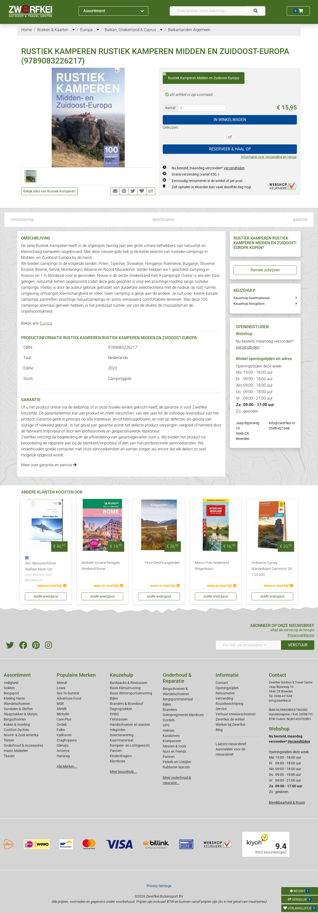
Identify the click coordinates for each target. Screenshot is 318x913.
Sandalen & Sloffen (18, 709)
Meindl (62, 683)
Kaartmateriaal (121, 740)
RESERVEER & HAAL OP (230, 149)
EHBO (114, 714)
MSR (60, 704)
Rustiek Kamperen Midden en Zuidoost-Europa (201, 76)
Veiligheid (11, 683)
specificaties (163, 219)
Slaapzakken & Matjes (21, 714)
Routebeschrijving (229, 704)
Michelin (63, 714)
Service (221, 709)
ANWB (62, 709)
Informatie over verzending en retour (269, 157)
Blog (219, 730)
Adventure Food (69, 698)
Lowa (61, 688)
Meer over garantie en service (49, 465)
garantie (300, 219)
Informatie (227, 675)
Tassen (9, 756)
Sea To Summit (68, 693)
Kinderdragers (121, 756)
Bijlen (114, 698)
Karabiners (171, 736)
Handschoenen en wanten (130, 725)
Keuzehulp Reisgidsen (249, 303)
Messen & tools (174, 746)
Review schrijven (265, 270)
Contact (222, 683)
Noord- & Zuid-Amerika (21, 735)
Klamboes (117, 761)
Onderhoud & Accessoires (23, 745)
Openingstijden (227, 688)
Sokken (9, 688)
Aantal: (170, 108)
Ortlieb (62, 725)
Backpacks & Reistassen (128, 683)
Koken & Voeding (17, 725)
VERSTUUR (298, 645)
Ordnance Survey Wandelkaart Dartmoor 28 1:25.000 (271, 569)
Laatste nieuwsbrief (231, 744)
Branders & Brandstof (126, 704)
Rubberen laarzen (176, 767)
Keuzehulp (121, 675)
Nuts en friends (174, 751)
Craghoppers (67, 740)
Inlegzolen (117, 730)
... (72, 29)
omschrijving (22, 219)
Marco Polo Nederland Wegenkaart (212, 566)
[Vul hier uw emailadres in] (248, 645)
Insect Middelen (16, 751)
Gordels (169, 720)
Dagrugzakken (121, 709)
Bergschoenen (15, 719)
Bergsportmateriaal (178, 699)
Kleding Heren (14, 698)
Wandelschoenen (17, 704)
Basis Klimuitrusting (125, 688)
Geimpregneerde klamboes (183, 715)
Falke (61, 730)
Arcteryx (63, 751)
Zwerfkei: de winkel (230, 719)
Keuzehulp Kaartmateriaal (252, 298)
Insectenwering (121, 735)
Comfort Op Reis (16, 730)
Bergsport (11, 693)
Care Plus (64, 719)
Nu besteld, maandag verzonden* (208, 168)
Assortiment (113, 10)
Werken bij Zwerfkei (230, 725)
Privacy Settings (159, 886)
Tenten (9, 740)
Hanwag (63, 756)
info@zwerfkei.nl (282, 423)
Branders (170, 710)
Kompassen (172, 741)
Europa (46, 323)
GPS (166, 725)
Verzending (224, 698)
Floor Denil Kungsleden (162, 563)
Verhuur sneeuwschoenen (236, 714)
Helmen (168, 730)
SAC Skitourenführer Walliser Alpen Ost (46, 572)
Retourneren (225, 693)
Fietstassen (119, 719)
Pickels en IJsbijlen (177, 762)
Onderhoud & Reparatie (177, 678)
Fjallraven (64, 735)
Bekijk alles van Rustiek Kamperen (49, 191)
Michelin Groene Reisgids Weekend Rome (100, 566)
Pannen (169, 757)
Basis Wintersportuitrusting (131, 693)
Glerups (63, 745)
